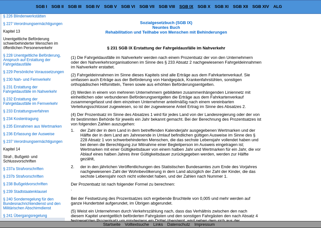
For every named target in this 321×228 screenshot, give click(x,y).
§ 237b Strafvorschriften (23, 176)
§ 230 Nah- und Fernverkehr (27, 79)
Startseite (111, 224)
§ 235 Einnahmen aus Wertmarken (32, 126)
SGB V (110, 6)
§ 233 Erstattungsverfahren (26, 111)
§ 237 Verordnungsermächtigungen (32, 141)
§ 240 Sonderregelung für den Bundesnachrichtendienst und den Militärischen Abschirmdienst (31, 203)
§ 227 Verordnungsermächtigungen (32, 24)
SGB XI (222, 6)
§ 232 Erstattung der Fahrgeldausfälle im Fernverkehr (30, 101)
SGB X (204, 6)
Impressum (204, 224)
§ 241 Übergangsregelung (25, 215)
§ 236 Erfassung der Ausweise (28, 134)
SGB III (75, 6)
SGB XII (240, 6)
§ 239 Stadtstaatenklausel (25, 191)
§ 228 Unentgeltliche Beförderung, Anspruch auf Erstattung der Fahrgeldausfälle (32, 59)
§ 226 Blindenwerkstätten (24, 16)
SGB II (57, 6)
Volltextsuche (137, 224)
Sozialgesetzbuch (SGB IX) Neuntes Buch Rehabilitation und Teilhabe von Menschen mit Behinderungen (166, 27)
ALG (277, 6)
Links (158, 224)
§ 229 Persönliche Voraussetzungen (33, 72)
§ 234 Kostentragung (20, 119)
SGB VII (147, 6)
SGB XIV (260, 6)
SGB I (41, 6)
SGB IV (93, 6)
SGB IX (186, 6)
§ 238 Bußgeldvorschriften (25, 184)
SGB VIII (167, 6)
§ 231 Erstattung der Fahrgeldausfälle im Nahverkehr (30, 89)
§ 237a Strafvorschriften (23, 169)
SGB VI (128, 6)
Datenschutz (178, 224)
